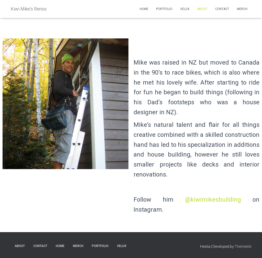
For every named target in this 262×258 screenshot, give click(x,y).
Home (144, 9)
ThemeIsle (243, 246)
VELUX (185, 9)
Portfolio (164, 9)
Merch (242, 9)
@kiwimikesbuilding (213, 199)
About (202, 9)
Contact (222, 9)
